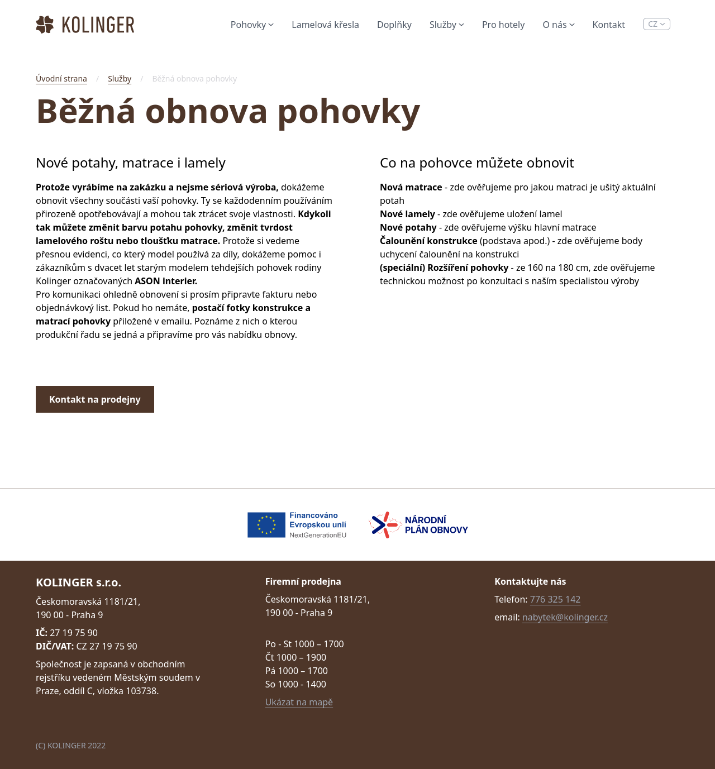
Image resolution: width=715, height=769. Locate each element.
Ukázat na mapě (299, 702)
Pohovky (252, 24)
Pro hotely (503, 24)
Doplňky (394, 24)
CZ (656, 23)
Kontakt (609, 24)
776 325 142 (555, 599)
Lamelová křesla (325, 24)
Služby (447, 24)
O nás (558, 24)
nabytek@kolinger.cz (565, 617)
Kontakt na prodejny (95, 399)
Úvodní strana (61, 78)
